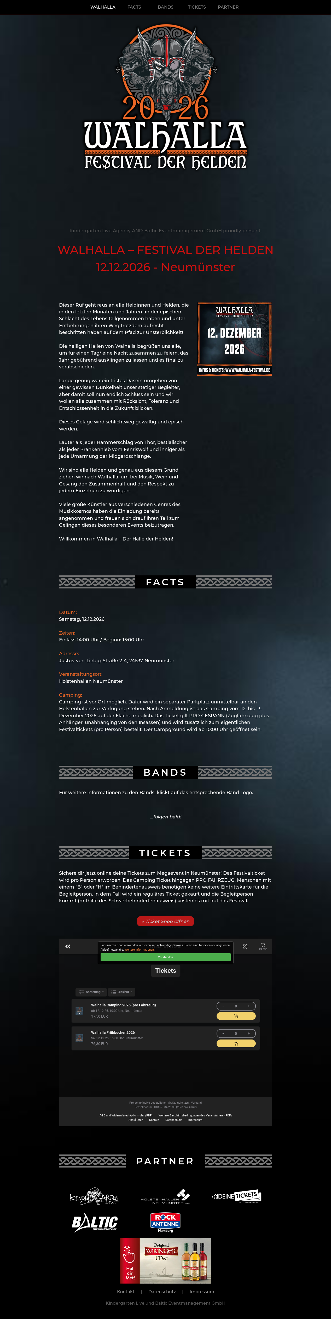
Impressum (202, 1291)
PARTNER (228, 7)
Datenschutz (162, 1291)
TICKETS (197, 7)
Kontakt (126, 1291)
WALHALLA (102, 7)
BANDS (165, 7)
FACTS (134, 7)
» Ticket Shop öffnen (165, 921)
